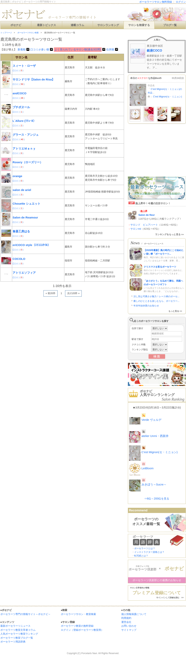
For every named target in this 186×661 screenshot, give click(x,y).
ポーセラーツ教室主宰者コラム (18, 629)
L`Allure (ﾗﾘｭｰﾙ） (24, 120)
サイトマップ (128, 629)
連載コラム (77, 25)
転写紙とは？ (141, 555)
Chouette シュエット (26, 203)
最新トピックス (46, 25)
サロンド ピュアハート (144, 224)
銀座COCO (154, 50)
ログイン (181, 1)
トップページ (6, 33)
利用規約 (126, 618)
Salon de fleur (146, 214)
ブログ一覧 (170, 25)
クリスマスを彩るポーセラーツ (160, 266)
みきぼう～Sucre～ (154, 484)
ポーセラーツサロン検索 (28, 33)
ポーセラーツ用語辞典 (12, 641)
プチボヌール (21, 107)
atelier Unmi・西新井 (155, 436)
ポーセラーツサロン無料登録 (155, 1)
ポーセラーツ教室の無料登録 (77, 625)
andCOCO (19, 93)
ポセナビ (15, 25)
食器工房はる (21, 231)
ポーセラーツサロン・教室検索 (78, 614)
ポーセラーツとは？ (144, 548)
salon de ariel (22, 190)
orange (17, 176)
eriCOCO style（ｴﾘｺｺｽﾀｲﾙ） (31, 245)
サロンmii (135, 228)
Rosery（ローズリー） (28, 162)
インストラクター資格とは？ (149, 552)
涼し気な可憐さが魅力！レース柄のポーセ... (156, 296)
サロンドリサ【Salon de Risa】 (34, 79)
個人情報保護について (133, 614)
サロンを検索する (139, 25)
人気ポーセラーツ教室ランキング (19, 633)
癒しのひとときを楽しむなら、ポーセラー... (156, 301)
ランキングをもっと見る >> (169, 234)
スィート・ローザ (24, 65)
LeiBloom (148, 468)
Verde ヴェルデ (151, 419)
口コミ (16, 70)
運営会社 (126, 622)
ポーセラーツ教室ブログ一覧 (16, 637)
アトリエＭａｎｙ (24, 148)
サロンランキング (108, 25)
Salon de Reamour (25, 217)
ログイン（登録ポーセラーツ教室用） (82, 629)
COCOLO (19, 258)
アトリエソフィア (24, 272)
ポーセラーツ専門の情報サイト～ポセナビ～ (25, 614)
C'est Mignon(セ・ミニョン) (167, 96)
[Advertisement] (46, 348)
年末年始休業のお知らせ (146, 305)
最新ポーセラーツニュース (15, 625)
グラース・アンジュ (26, 134)
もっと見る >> (175, 311)
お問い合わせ (128, 625)
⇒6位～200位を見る (156, 498)
